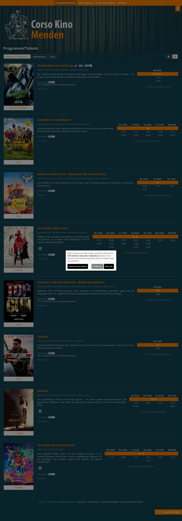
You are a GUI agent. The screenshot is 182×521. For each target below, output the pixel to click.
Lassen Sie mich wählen (78, 266)
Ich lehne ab (97, 266)
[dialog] (91, 260)
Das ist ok (108, 266)
